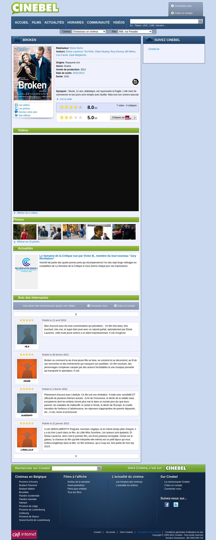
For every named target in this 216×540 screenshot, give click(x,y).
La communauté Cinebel (177, 481)
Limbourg (24, 513)
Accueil (22, 22)
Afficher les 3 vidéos (27, 213)
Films (36, 22)
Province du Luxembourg (32, 509)
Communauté (98, 22)
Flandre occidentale (29, 495)
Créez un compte (184, 13)
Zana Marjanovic (77, 55)
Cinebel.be (153, 49)
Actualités (54, 22)
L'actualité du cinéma (127, 485)
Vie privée (110, 532)
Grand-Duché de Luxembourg (34, 520)
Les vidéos (24, 105)
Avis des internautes (30, 297)
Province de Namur (29, 516)
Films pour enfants (77, 488)
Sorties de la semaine (79, 481)
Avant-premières (76, 485)
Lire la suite (66, 99)
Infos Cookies (126, 532)
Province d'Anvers (28, 481)
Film (114, 31)
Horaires (75, 22)
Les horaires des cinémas (129, 481)
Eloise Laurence (74, 51)
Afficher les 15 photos (26, 241)
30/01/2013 (78, 73)
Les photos (24, 108)
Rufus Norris (76, 48)
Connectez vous (183, 6)
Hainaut (23, 502)
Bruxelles (24, 492)
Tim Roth (88, 51)
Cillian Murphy (102, 51)
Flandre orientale (28, 499)
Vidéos (119, 22)
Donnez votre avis (28, 112)
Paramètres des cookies (149, 532)
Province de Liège (28, 506)
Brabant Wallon (27, 488)
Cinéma (67, 31)
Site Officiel (24, 115)
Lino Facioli (62, 55)
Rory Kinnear (117, 51)
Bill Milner (130, 51)
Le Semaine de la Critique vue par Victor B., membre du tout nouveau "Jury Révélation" (88, 257)
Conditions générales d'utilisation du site (184, 532)
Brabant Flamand (28, 485)
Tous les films (75, 492)
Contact (97, 532)
